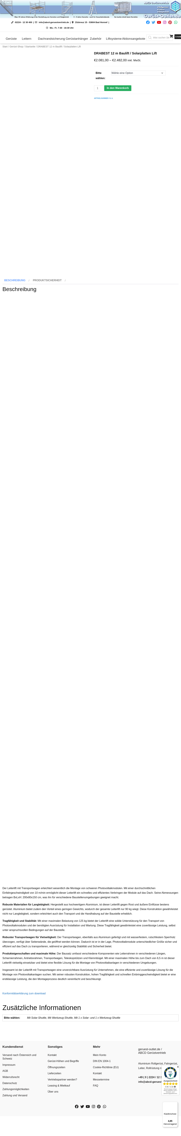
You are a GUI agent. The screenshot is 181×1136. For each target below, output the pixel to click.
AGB (5, 1104)
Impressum (8, 1098)
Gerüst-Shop (16, 46)
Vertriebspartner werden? (62, 1112)
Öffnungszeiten (56, 1100)
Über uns (53, 1125)
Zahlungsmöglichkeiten (15, 1122)
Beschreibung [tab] (14, 313)
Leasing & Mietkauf (59, 1119)
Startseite (30, 46)
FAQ (95, 1119)
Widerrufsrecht (10, 1110)
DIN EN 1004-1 (102, 1094)
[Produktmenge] (99, 88)
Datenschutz (9, 1116)
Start (5, 46)
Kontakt (52, 1088)
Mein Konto (99, 1088)
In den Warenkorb (118, 88)
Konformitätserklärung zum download (24, 1027)
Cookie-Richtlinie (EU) (106, 1100)
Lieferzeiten (54, 1106)
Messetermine (101, 1112)
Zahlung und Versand (14, 1128)
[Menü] (176, 1104)
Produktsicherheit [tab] (47, 313)
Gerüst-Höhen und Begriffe (63, 1094)
